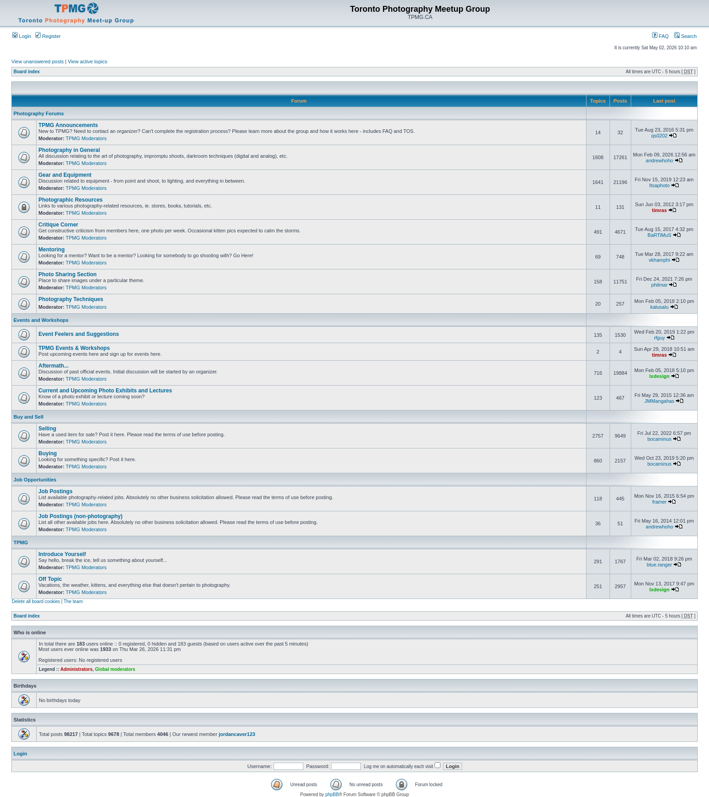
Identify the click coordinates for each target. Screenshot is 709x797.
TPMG (21, 542)
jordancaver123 (237, 734)
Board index (27, 71)
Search (685, 36)
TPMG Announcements (68, 125)
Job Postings (55, 491)
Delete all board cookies (36, 601)
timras (659, 210)
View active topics (87, 61)
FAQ (660, 36)
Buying (47, 453)
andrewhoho (659, 160)
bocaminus (659, 439)
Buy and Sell (28, 417)
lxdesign (659, 376)
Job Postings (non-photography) (80, 516)
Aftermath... (53, 366)
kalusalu (659, 307)
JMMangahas (659, 401)
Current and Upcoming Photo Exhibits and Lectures (105, 390)
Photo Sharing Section (67, 274)
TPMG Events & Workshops (74, 348)
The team (73, 601)
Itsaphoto (659, 185)
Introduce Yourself (62, 554)
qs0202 (659, 135)
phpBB (332, 794)
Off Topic (50, 579)
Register (48, 36)
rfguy (659, 337)
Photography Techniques (70, 299)
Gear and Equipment (64, 175)
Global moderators (115, 669)
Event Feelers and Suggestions (78, 334)
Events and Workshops (41, 320)
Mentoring (51, 249)
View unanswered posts (37, 61)
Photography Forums (39, 113)
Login (21, 36)
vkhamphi (659, 260)
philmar (659, 285)
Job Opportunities (35, 479)
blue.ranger (659, 564)
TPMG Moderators (86, 138)
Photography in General (69, 150)
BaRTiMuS (659, 235)
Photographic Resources (70, 200)
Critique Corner (58, 225)
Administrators (76, 669)
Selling (47, 428)
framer (659, 502)
